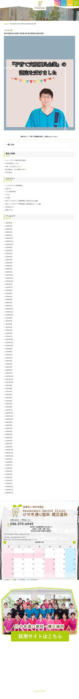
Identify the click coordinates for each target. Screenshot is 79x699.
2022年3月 (8, 367)
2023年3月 (8, 330)
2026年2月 (8, 232)
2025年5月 (8, 260)
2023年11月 (9, 312)
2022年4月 (8, 364)
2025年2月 (8, 269)
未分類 (7, 198)
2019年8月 (8, 462)
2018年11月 (9, 489)
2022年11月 (9, 342)
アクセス (63, 4)
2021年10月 (9, 382)
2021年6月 (8, 394)
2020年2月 (8, 443)
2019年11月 (9, 453)
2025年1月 (8, 272)
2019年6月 (8, 468)
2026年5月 (8, 223)
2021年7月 (8, 391)
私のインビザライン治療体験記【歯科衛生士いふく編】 (23, 204)
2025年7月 (8, 253)
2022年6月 (8, 358)
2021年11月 (9, 379)
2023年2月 (8, 333)
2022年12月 (9, 339)
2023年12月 (9, 309)
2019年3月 (8, 477)
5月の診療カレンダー (12, 163)
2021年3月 (8, 404)
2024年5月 (8, 293)
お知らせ (8, 188)
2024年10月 (9, 281)
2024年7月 (8, 287)
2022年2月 (8, 370)
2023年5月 (8, 324)
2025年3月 (8, 266)
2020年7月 (8, 428)
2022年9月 (8, 348)
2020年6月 (8, 431)
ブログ (7, 194)
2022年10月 (9, 345)
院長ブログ (9, 210)
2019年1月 (8, 483)
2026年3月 (8, 229)
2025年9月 (8, 247)
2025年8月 (8, 250)
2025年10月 (9, 244)
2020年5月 (8, 434)
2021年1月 (8, 410)
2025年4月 (8, 263)
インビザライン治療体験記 (14, 185)
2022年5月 (8, 361)
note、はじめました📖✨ (13, 166)
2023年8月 (8, 318)
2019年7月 (8, 465)
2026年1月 (8, 235)
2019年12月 (9, 450)
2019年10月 (9, 456)
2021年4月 (8, 401)
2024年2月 (8, 302)
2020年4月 (8, 437)
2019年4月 (8, 474)
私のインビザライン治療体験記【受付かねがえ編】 (22, 201)
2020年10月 (9, 419)
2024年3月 (8, 299)
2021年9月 (8, 385)
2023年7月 (8, 321)
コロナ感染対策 (10, 191)
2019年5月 (8, 471)
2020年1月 (8, 447)
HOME (6, 24)
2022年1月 (8, 373)
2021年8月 (8, 388)
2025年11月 (9, 241)
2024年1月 (8, 305)
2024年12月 (9, 275)
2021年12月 (9, 376)
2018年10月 (9, 493)
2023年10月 (9, 315)
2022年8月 (8, 351)
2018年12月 (9, 486)
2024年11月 (9, 278)
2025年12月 (9, 238)
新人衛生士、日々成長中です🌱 (15, 169)
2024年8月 (8, 284)
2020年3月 (8, 440)
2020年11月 (9, 416)
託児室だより (9, 207)
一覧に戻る (10, 144)
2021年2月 (8, 407)
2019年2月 (8, 480)
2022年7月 (8, 355)
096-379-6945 (21, 524)
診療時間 (69, 4)
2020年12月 (9, 413)
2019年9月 (8, 459)
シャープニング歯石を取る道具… (16, 160)
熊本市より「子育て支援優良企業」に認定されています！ (39, 136)
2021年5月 (8, 397)
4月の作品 (8, 172)
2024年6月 (8, 290)
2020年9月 (8, 422)
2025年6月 (8, 256)
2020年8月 (8, 425)
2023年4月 (8, 327)
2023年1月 (8, 336)
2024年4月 (8, 296)
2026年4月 (8, 226)
